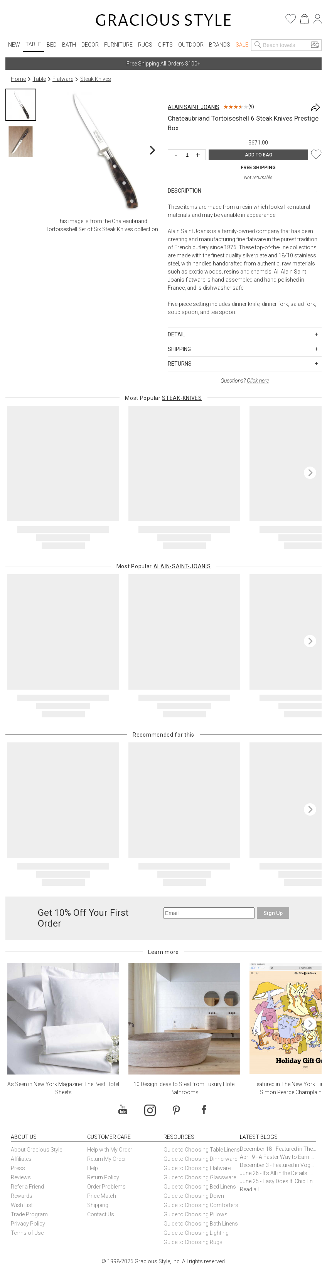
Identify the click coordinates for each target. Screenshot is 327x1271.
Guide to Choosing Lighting (197, 1233)
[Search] (258, 45)
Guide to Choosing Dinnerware (200, 1159)
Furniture (118, 45)
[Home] (163, 21)
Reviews (21, 1177)
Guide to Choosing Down (194, 1196)
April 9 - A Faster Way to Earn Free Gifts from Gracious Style (278, 1157)
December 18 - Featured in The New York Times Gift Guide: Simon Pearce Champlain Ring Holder (278, 1149)
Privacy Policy (28, 1224)
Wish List (22, 1205)
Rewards (21, 1196)
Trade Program (29, 1214)
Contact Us (100, 1214)
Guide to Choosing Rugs (193, 1242)
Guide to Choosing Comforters (201, 1205)
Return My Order (106, 1159)
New (14, 45)
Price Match (101, 1196)
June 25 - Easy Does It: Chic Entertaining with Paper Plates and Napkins (278, 1181)
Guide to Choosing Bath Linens (201, 1224)
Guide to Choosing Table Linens (202, 1150)
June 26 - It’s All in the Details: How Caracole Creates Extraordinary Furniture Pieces (278, 1173)
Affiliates (21, 1159)
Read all (249, 1189)
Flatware (62, 79)
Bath (69, 45)
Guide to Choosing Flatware (197, 1168)
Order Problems (106, 1187)
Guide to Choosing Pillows (196, 1214)
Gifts (165, 45)
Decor (90, 45)
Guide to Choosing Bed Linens (200, 1187)
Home (18, 79)
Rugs (145, 45)
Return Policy (103, 1177)
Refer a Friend (27, 1187)
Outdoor (191, 45)
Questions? (245, 381)
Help (92, 1168)
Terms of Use (27, 1233)
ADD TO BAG (258, 155)
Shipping (97, 1205)
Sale (242, 45)
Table (33, 44)
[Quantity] (189, 155)
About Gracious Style (36, 1150)
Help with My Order (109, 1150)
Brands (219, 45)
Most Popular (163, 398)
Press (18, 1168)
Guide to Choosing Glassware (200, 1177)
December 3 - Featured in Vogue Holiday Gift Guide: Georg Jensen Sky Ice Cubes (278, 1165)
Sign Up (273, 913)
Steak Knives (95, 79)
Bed (52, 45)
